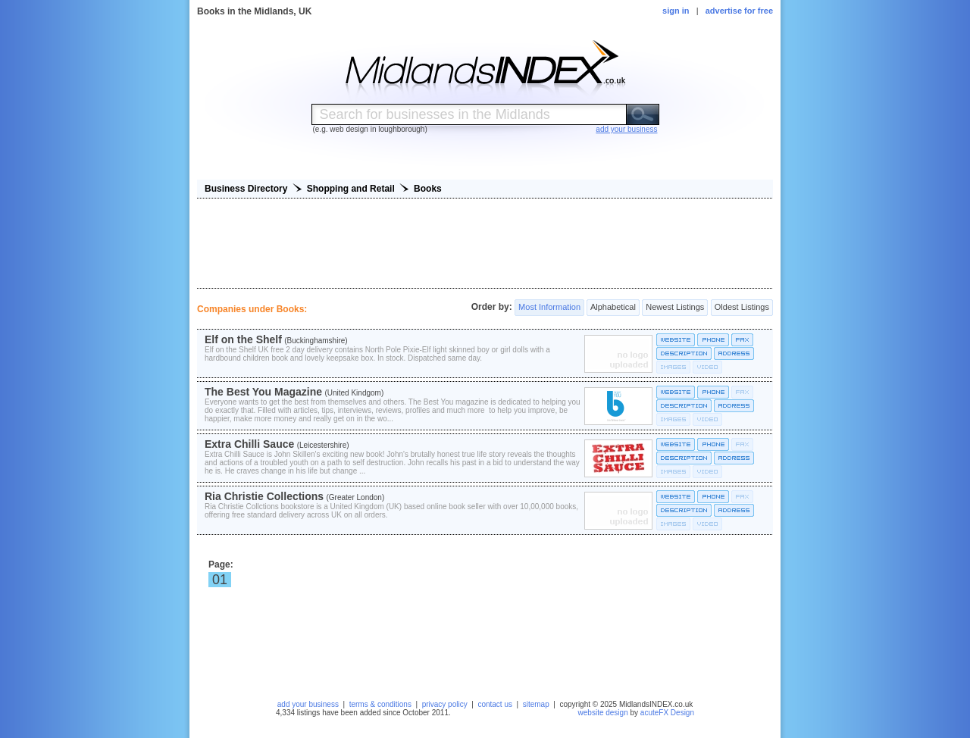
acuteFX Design (667, 712)
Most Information (549, 307)
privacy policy (445, 704)
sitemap (536, 704)
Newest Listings (675, 307)
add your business (308, 704)
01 (219, 579)
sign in (675, 10)
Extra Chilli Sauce (249, 444)
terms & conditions (380, 704)
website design (603, 712)
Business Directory (246, 188)
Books (428, 188)
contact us (494, 704)
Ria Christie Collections (264, 496)
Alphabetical (613, 307)
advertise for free (739, 10)
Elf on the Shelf (243, 339)
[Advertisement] (485, 243)
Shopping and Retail (351, 188)
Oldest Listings (742, 307)
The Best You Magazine (263, 392)
